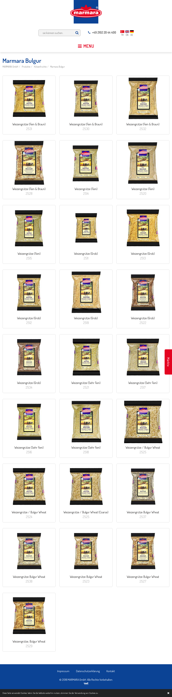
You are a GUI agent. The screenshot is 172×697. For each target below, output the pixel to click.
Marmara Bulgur (57, 66)
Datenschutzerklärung (88, 671)
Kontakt (110, 671)
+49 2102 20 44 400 (102, 32)
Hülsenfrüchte (40, 66)
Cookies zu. (93, 693)
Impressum (63, 671)
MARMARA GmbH (10, 66)
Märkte (168, 362)
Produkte (26, 66)
